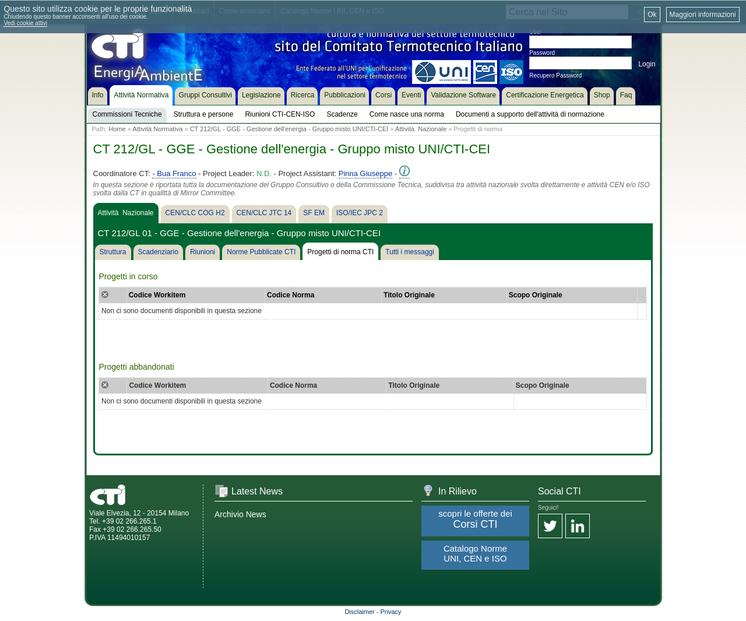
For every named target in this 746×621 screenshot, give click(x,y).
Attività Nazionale (420, 128)
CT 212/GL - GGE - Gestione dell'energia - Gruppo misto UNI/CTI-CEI (289, 128)
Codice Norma (290, 295)
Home (116, 128)
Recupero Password (555, 75)
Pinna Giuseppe (366, 173)
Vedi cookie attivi (25, 23)
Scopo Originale (535, 295)
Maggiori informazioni (703, 14)
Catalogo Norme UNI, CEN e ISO (475, 553)
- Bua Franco (174, 173)
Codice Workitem (157, 295)
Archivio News (240, 514)
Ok (652, 14)
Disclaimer (359, 611)
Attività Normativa (157, 128)
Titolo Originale (409, 295)
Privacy (391, 611)
